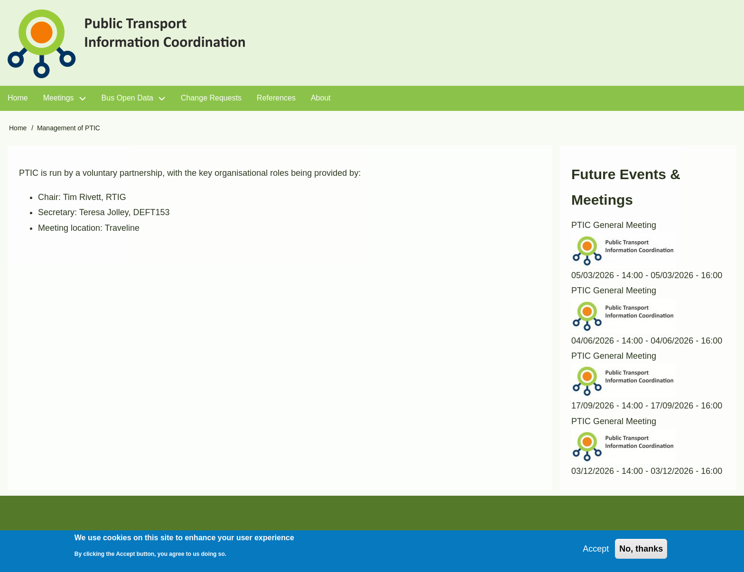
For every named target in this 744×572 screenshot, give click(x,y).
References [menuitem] (276, 98)
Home (18, 128)
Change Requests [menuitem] (211, 98)
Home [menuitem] (18, 98)
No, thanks (641, 552)
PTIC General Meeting (613, 225)
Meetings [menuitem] (58, 98)
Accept (596, 552)
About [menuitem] (321, 98)
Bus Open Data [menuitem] (127, 98)
